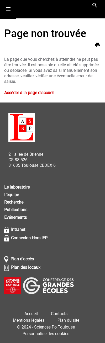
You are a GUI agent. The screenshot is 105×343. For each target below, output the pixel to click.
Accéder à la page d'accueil (29, 92)
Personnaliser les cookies (46, 333)
